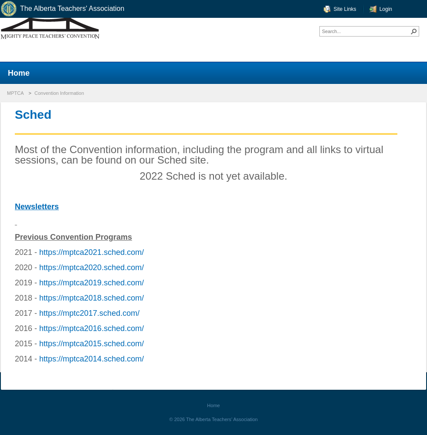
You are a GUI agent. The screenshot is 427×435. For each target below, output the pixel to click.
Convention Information (59, 93)
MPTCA (15, 93)
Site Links (345, 9)
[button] (414, 31)
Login (386, 9)
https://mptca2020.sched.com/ (91, 267)
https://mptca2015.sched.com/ (91, 343)
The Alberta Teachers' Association (62, 9)
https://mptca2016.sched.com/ (91, 328)
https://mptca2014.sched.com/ (91, 359)
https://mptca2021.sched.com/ (91, 252)
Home (213, 405)
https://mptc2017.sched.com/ (89, 313)
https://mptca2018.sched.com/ (91, 298)
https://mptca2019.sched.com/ (91, 282)
